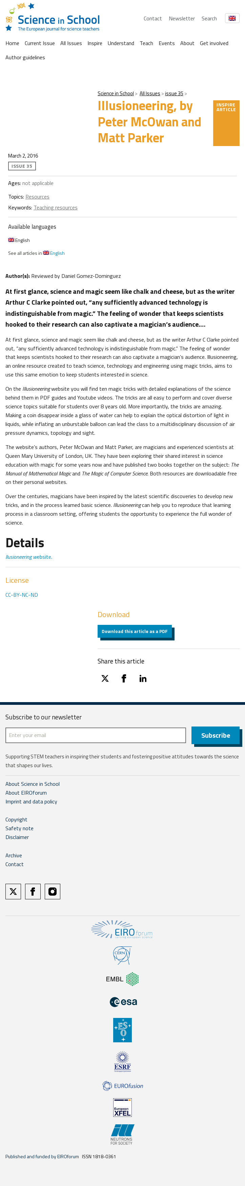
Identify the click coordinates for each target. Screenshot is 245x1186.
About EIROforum (26, 793)
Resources (37, 196)
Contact (153, 18)
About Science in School (32, 784)
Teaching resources (56, 207)
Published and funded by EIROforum (42, 1156)
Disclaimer (17, 837)
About (187, 43)
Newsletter (182, 18)
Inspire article (226, 107)
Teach (146, 43)
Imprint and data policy (31, 801)
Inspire (94, 43)
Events (167, 43)
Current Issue (40, 43)
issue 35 (174, 93)
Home (12, 43)
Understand (121, 43)
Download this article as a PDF (135, 631)
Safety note (19, 828)
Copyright (16, 819)
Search (209, 18)
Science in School (116, 93)
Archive (13, 855)
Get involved (214, 43)
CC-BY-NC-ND (21, 595)
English (19, 240)
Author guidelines (25, 57)
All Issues (71, 43)
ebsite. (28, 557)
